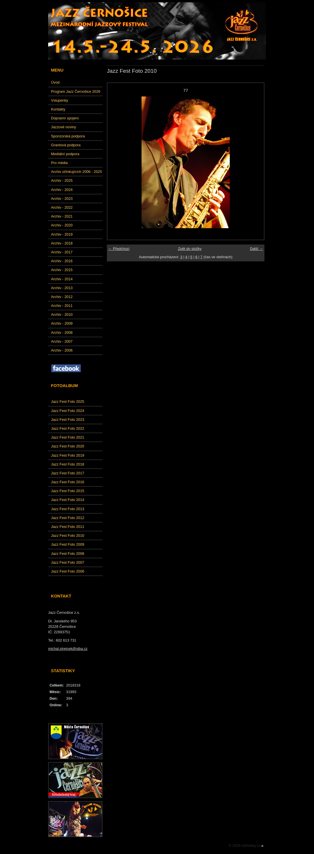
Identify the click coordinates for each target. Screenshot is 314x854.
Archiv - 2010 (61, 314)
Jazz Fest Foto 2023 (67, 419)
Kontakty (58, 109)
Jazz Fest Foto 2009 (67, 544)
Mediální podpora (65, 154)
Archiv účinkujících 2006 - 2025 (76, 171)
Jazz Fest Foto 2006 (67, 571)
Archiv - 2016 (61, 261)
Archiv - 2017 (61, 252)
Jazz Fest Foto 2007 (67, 562)
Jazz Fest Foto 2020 (67, 446)
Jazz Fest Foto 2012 (67, 518)
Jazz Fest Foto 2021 (67, 437)
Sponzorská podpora (68, 136)
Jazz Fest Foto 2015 (67, 491)
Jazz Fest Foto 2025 (67, 401)
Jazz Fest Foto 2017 (67, 473)
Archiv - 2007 (61, 341)
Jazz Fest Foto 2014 (67, 500)
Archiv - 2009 (61, 323)
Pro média (59, 163)
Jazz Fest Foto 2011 (67, 526)
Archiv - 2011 (61, 305)
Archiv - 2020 (61, 225)
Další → (256, 248)
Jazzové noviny (63, 127)
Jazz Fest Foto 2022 (67, 428)
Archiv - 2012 (61, 297)
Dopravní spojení (65, 118)
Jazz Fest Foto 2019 (67, 455)
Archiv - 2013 (61, 288)
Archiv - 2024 (61, 190)
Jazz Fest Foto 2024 (67, 411)
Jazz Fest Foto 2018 (67, 464)
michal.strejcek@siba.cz (67, 648)
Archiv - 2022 (61, 207)
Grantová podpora (66, 145)
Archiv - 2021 (61, 216)
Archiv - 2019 (61, 234)
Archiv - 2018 (61, 243)
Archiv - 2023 (61, 198)
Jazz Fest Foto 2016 (67, 482)
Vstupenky (59, 100)
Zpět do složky (190, 248)
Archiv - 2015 (61, 270)
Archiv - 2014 (61, 279)
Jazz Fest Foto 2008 (67, 553)
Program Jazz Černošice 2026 (75, 91)
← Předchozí (118, 248)
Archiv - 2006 (61, 350)
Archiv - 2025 (61, 180)
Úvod (55, 82)
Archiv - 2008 (61, 332)
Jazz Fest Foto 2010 (67, 535)
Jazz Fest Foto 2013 (67, 509)
